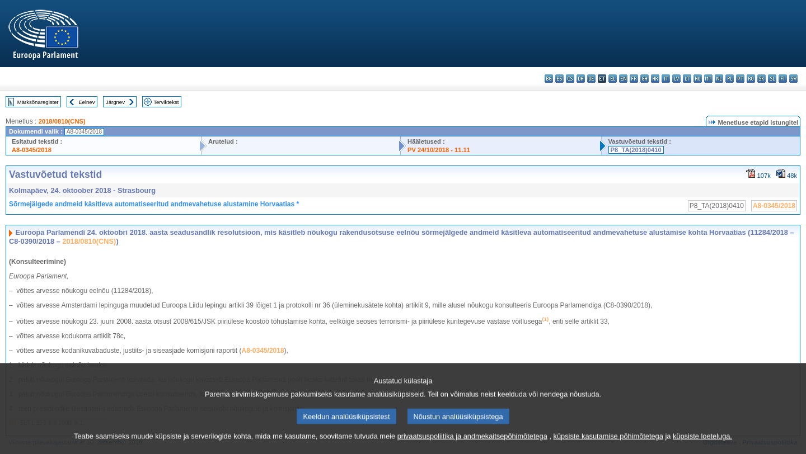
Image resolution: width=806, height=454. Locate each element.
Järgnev (115, 102)
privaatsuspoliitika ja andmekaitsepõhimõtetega (472, 445)
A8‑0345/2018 (263, 350)
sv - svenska (793, 78)
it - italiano (666, 78)
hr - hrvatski (655, 78)
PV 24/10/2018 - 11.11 (438, 149)
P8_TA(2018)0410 (636, 149)
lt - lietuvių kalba (687, 78)
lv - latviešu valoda (676, 78)
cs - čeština (570, 78)
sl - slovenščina (772, 78)
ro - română (751, 78)
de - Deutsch (591, 78)
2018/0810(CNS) (62, 121)
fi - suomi (783, 78)
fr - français (634, 78)
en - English (623, 78)
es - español (559, 78)
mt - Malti (708, 78)
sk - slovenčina (761, 78)
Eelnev (86, 102)
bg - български (549, 78)
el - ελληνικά (612, 78)
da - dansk (581, 78)
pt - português (740, 78)
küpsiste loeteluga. (702, 445)
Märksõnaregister (38, 102)
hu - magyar (697, 78)
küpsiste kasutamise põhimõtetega (608, 445)
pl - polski (729, 78)
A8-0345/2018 (31, 149)
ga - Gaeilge (644, 78)
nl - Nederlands (719, 78)
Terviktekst (166, 102)
